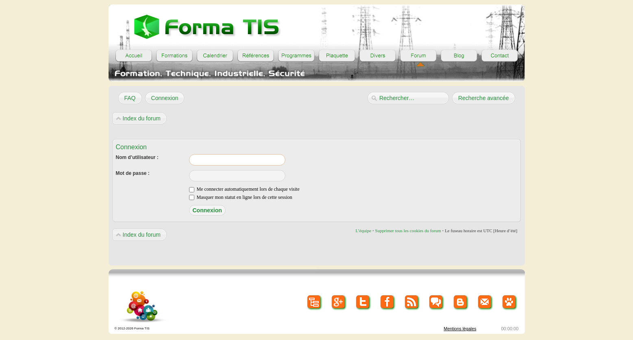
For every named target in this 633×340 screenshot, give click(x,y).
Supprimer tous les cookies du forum (408, 230)
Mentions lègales (460, 328)
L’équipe (363, 230)
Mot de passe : (133, 173)
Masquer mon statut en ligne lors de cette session (240, 197)
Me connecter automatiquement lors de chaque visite (244, 189)
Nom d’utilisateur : (137, 157)
